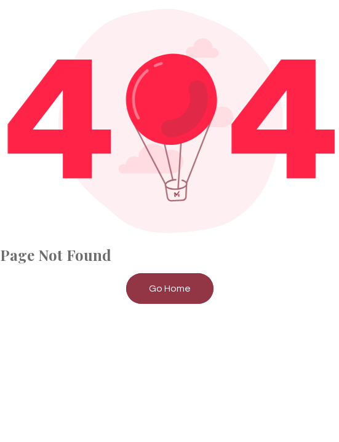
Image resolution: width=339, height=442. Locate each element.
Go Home (170, 288)
